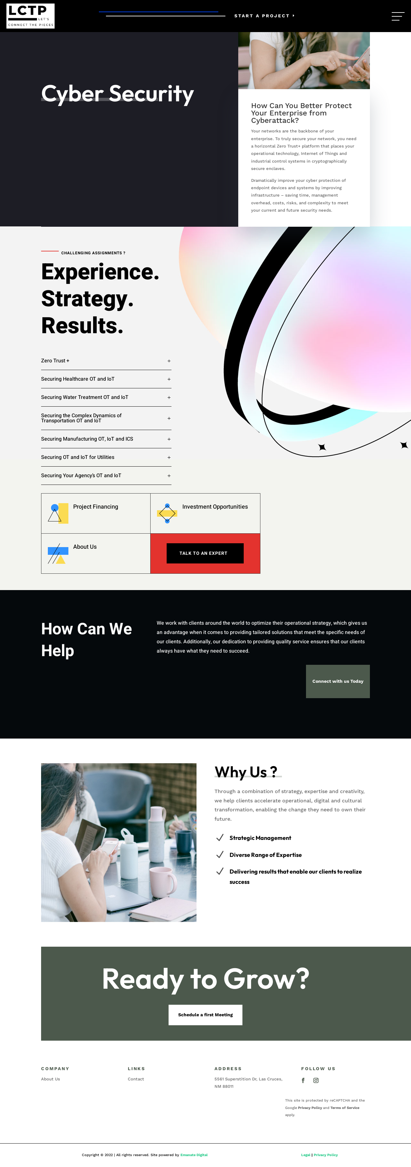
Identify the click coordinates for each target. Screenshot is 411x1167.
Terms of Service (344, 1108)
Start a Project (262, 15)
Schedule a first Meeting (205, 1014)
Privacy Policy (310, 1108)
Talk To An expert (203, 553)
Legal (305, 1155)
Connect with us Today (337, 681)
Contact (136, 1079)
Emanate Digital (194, 1155)
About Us (85, 547)
